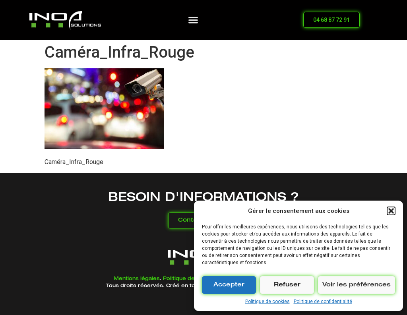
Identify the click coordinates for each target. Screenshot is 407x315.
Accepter (228, 285)
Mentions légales (137, 278)
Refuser (287, 285)
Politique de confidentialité (323, 301)
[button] (391, 211)
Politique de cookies (267, 301)
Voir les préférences (356, 285)
